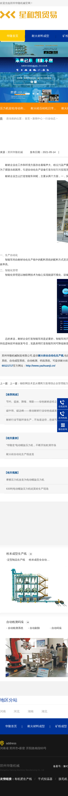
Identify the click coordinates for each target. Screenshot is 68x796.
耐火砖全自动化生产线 (50, 355)
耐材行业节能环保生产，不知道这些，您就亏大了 (34, 419)
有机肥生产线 (23, 778)
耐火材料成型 (40, 35)
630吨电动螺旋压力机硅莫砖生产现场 (27, 488)
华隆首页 (12, 35)
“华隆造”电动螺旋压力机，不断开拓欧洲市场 (31, 445)
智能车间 (56, 169)
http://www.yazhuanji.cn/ (40, 365)
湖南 (31, 711)
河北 (17, 711)
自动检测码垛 (18, 621)
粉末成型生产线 (19, 553)
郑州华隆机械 (15, 152)
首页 (27, 118)
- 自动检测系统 (14, 628)
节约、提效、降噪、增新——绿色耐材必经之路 (32, 401)
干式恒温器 (45, 778)
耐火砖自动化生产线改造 (20, 454)
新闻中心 (37, 118)
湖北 (44, 711)
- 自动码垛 (56, 628)
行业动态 (50, 118)
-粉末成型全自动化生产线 (42, 559)
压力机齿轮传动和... (12, 108)
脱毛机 (63, 778)
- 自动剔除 (34, 628)
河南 (3, 711)
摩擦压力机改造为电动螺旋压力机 (25, 479)
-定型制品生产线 (15, 559)
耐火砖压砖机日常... (43, 108)
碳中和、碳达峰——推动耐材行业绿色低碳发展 (32, 410)
